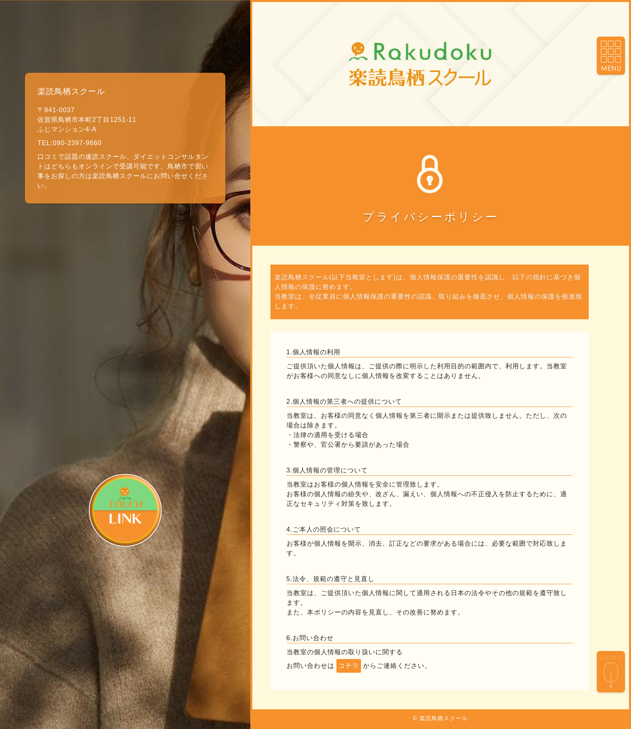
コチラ (348, 665)
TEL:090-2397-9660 (69, 143)
